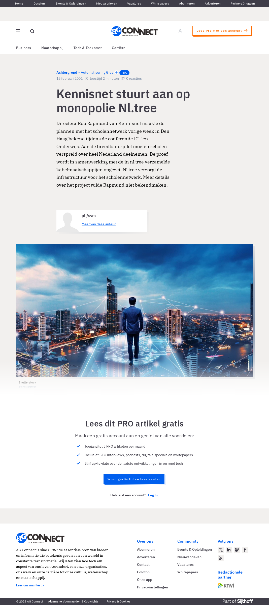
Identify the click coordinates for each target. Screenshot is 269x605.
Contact (143, 564)
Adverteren (213, 3)
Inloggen (249, 3)
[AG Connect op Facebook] (245, 550)
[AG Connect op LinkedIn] (229, 550)
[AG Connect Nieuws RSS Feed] (221, 558)
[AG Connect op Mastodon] (237, 550)
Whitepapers (160, 3)
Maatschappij (52, 48)
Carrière (118, 48)
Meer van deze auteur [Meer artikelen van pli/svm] (99, 224)
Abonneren (187, 3)
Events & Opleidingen (71, 3)
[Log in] (180, 31)
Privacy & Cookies (118, 601)
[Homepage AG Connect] (134, 31)
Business (23, 48)
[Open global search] (32, 31)
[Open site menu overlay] (18, 31)
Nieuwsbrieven (106, 3)
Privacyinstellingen (152, 587)
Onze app (144, 579)
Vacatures (134, 3)
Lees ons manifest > (30, 585)
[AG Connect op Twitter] (221, 550)
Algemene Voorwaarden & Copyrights (73, 601)
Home (19, 3)
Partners (236, 3)
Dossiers (39, 3)
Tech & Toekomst (88, 48)
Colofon (143, 572)
